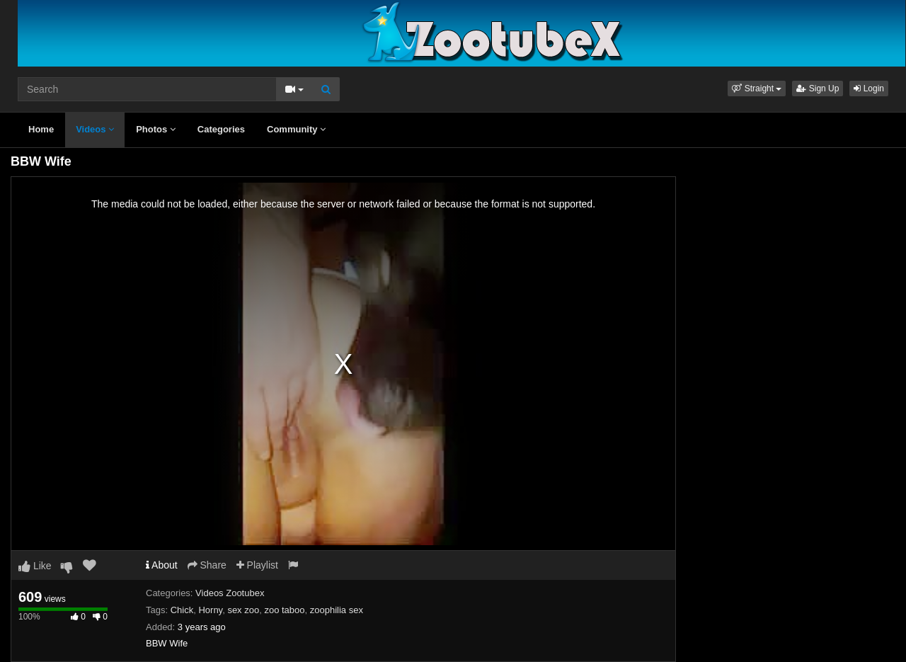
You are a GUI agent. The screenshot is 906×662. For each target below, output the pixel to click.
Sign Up (817, 88)
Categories (221, 129)
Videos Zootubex (229, 593)
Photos (156, 129)
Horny (210, 610)
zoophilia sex (336, 610)
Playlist (257, 565)
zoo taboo (284, 610)
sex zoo (243, 610)
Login (869, 88)
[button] (757, 88)
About (162, 565)
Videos (95, 129)
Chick (182, 610)
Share (207, 565)
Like (35, 565)
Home (41, 129)
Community (296, 129)
